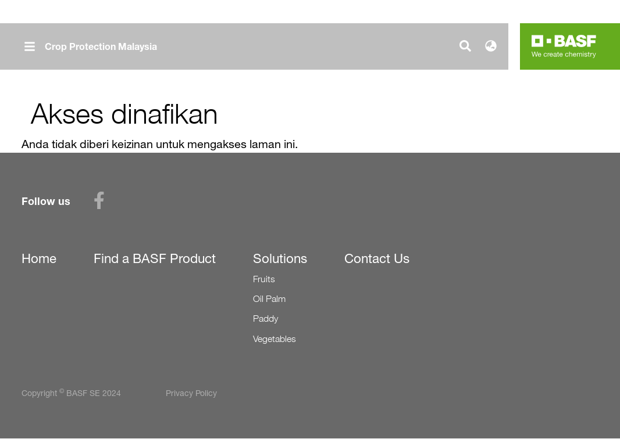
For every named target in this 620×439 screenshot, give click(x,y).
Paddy (265, 318)
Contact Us (376, 258)
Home (39, 258)
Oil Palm (269, 298)
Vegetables (274, 338)
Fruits (264, 279)
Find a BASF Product (155, 258)
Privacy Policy (191, 393)
